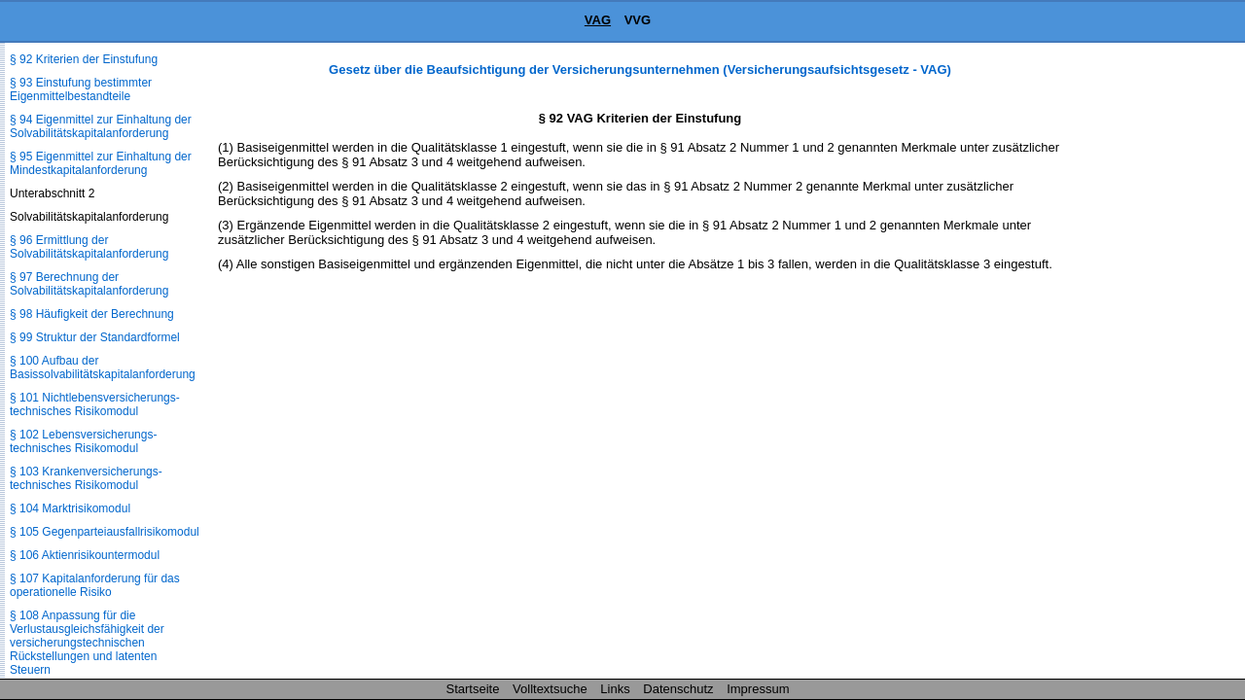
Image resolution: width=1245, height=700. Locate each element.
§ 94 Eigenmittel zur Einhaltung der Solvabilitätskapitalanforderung (101, 126)
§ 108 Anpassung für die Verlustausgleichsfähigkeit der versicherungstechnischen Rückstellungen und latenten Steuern (87, 643)
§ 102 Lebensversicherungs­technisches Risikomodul (83, 441)
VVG (637, 20)
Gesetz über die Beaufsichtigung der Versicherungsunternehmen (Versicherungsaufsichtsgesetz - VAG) (640, 69)
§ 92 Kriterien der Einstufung (84, 59)
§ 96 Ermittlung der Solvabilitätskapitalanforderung (89, 247)
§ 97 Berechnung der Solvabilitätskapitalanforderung (89, 284)
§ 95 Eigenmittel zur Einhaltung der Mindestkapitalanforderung (101, 163)
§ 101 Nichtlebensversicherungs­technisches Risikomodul (95, 404)
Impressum (758, 689)
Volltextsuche (550, 689)
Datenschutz (678, 689)
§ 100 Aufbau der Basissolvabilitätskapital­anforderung (103, 367)
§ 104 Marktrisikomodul (70, 508)
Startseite (473, 689)
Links (614, 689)
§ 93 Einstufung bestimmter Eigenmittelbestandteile (81, 89)
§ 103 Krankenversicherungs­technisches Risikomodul (86, 478)
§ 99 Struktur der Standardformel (95, 337)
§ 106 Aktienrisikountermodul (85, 555)
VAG (598, 20)
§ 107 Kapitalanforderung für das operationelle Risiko (95, 585)
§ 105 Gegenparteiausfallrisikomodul (104, 532)
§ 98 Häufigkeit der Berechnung (92, 314)
